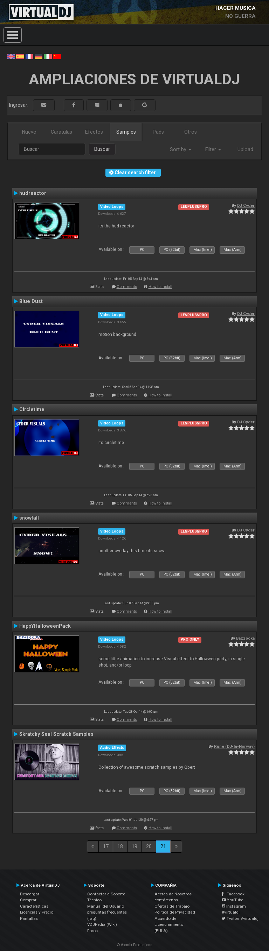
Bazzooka (245, 638)
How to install (160, 286)
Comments (127, 286)
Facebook (233, 894)
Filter (213, 149)
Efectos (94, 132)
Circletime (31, 409)
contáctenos (166, 899)
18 (120, 846)
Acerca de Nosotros (173, 894)
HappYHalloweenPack (45, 626)
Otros (190, 132)
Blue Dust (31, 301)
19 (134, 846)
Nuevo (29, 132)
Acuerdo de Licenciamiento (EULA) (168, 924)
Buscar (102, 149)
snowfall (29, 518)
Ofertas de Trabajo (171, 906)
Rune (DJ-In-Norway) (234, 746)
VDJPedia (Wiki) (102, 924)
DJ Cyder (246, 205)
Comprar (28, 899)
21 (163, 846)
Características (34, 906)
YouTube (232, 899)
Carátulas (61, 132)
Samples (126, 132)
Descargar (29, 894)
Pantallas (29, 918)
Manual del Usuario (105, 906)
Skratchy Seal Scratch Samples (56, 734)
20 (149, 846)
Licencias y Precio (36, 912)
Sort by (180, 149)
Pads (158, 132)
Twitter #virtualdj (240, 918)
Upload (245, 149)
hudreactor (32, 193)
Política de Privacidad (174, 912)
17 (106, 846)
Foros (92, 930)
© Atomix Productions (134, 945)
